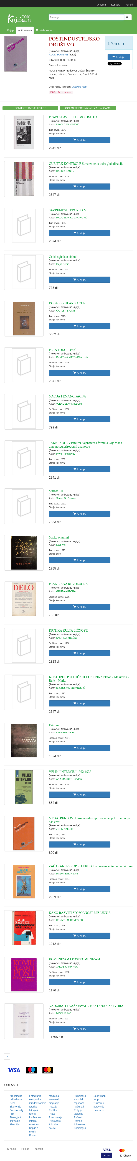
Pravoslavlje (55, 1117)
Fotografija (35, 1095)
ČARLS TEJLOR (65, 310)
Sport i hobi (99, 1095)
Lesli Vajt (61, 544)
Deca (13, 1103)
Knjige (10, 30)
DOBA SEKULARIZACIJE (67, 303)
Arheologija (16, 1095)
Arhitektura (16, 1099)
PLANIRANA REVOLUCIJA (68, 584)
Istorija (33, 1106)
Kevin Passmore (65, 732)
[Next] (7, 1056)
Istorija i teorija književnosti (35, 1114)
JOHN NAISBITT (65, 829)
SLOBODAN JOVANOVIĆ (70, 688)
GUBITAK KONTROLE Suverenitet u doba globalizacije (86, 163)
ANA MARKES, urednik (69, 779)
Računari (79, 1106)
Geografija (35, 1099)
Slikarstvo (79, 1124)
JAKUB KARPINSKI (67, 966)
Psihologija (80, 1095)
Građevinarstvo (37, 1103)
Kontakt (115, 4)
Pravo (52, 1113)
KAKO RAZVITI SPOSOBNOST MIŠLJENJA (80, 913)
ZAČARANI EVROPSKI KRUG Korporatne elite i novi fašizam (91, 866)
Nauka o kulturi (59, 537)
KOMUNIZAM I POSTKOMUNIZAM (74, 959)
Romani (78, 1120)
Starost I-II (56, 491)
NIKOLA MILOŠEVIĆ (68, 124)
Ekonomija (15, 1106)
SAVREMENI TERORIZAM (68, 210)
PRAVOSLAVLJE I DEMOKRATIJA (73, 117)
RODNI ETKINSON (67, 873)
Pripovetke (55, 1120)
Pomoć (129, 4)
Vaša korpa (44, 30)
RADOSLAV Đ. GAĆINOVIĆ (72, 217)
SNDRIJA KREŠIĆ (66, 637)
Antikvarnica (25, 30)
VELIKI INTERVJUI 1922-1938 (70, 772)
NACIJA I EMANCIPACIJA (67, 396)
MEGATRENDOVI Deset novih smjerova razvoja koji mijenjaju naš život (90, 820)
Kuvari (32, 1135)
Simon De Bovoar (66, 498)
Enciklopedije (17, 1110)
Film (12, 1113)
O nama (101, 4)
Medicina (54, 1095)
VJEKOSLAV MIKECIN (69, 403)
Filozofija (14, 1124)
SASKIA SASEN (65, 171)
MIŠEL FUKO (63, 1013)
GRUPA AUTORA (66, 591)
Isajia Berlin (62, 264)
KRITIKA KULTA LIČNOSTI (68, 630)
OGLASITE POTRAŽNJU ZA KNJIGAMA (88, 108)
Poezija (53, 1106)
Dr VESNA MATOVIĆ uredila (72, 357)
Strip (96, 1099)
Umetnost (98, 1110)
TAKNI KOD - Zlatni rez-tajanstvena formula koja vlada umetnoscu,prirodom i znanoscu (85, 444)
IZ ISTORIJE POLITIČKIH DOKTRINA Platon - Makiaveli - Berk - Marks (89, 678)
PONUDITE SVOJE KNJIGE (30, 108)
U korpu (118, 57)
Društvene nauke (80, 87)
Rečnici (78, 1117)
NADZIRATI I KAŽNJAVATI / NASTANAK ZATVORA (86, 1006)
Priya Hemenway (65, 453)
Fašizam (54, 725)
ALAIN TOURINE (59, 54)
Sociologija (80, 1128)
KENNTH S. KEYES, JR (69, 920)
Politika (53, 1110)
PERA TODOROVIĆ (63, 350)
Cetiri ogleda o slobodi (63, 257)
